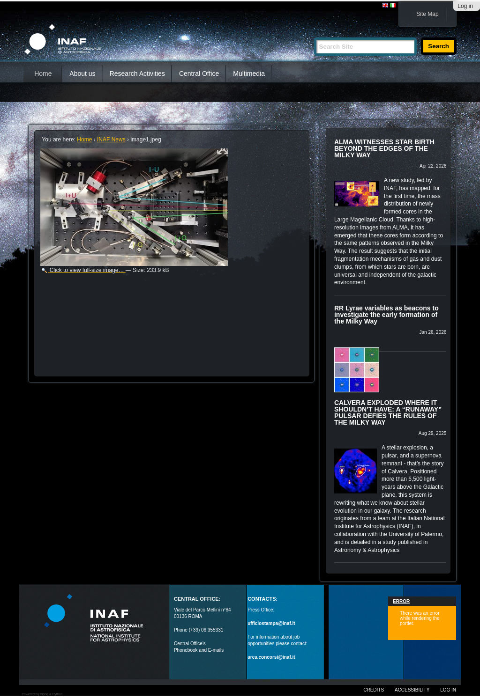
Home (43, 73)
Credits (373, 689)
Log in (465, 6)
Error (401, 601)
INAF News (111, 139)
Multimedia (249, 73)
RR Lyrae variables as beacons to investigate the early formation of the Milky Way (386, 314)
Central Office (199, 73)
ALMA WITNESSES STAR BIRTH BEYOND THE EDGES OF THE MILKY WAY (384, 148)
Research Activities (137, 73)
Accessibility (412, 689)
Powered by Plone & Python (42, 694)
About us (82, 73)
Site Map (427, 14)
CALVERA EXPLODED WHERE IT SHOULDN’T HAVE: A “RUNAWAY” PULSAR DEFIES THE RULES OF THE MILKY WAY (388, 412)
